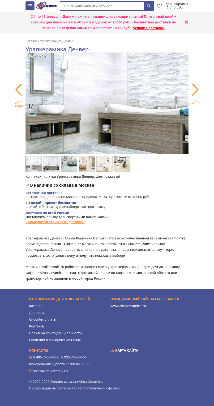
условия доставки (149, 28)
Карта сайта (124, 350)
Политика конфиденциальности (55, 333)
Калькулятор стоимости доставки (55, 222)
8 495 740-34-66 (46, 357)
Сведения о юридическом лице (55, 340)
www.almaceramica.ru (128, 306)
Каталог (35, 306)
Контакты (37, 326)
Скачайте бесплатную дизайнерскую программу (65, 205)
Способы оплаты (42, 319)
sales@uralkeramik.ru (50, 371)
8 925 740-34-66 (73, 357)
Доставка (36, 312)
